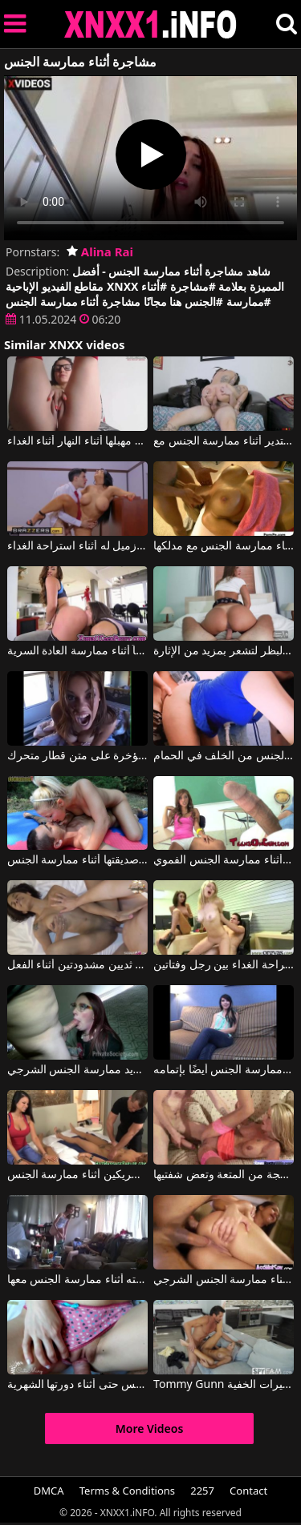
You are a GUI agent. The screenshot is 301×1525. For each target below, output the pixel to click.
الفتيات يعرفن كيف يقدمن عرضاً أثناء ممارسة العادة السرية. (77, 651)
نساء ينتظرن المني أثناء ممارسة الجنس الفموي (223, 860)
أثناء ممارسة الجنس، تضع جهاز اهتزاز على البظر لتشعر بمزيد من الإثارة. (223, 651)
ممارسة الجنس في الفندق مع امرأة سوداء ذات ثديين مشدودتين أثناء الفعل (77, 965)
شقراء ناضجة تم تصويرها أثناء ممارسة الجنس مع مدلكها (223, 546)
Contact (248, 1490)
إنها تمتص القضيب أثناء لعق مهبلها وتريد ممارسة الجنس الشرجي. (77, 1070)
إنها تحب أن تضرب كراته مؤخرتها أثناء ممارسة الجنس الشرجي (223, 1280)
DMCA (49, 1490)
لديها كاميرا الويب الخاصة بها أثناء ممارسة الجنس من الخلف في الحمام (223, 756)
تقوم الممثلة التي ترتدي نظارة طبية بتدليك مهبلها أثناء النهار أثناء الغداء (77, 441)
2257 (202, 1490)
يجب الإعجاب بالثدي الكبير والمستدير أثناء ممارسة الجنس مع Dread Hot (223, 441)
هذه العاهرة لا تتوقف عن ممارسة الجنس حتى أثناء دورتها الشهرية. (77, 1384)
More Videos (150, 1428)
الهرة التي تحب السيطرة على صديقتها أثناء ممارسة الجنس (77, 860)
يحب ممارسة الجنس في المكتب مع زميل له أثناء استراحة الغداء (77, 546)
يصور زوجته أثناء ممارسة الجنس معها (77, 1280)
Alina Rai (100, 251)
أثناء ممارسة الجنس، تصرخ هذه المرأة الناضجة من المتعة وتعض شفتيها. (223, 1175)
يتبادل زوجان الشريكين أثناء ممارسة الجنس (77, 1175)
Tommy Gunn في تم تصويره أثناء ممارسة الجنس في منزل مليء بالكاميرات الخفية (223, 1384)
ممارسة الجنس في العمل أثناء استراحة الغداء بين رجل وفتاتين (223, 965)
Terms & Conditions (127, 1490)
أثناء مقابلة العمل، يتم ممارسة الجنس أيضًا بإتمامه (223, 1070)
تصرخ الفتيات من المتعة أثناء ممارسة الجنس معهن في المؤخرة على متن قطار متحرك (77, 756)
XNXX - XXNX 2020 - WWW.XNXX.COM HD (151, 24)
